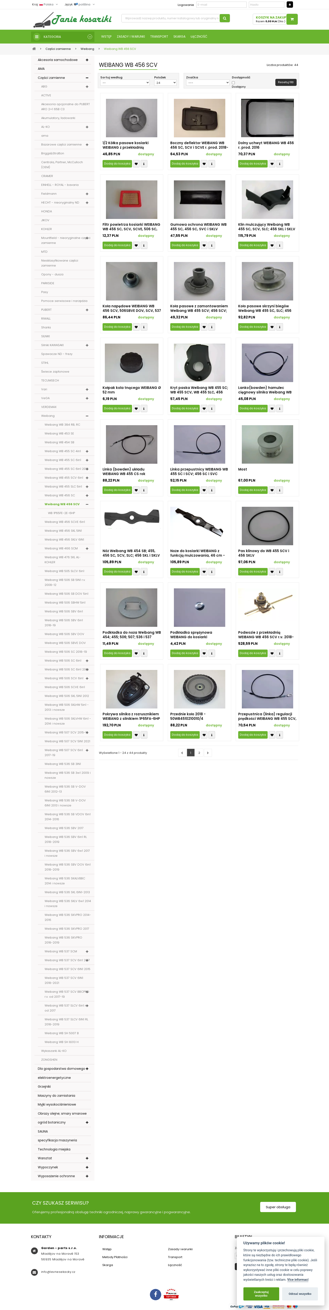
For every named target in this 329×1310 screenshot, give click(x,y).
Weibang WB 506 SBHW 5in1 (65, 602)
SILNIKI (45, 336)
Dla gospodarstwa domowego (61, 1068)
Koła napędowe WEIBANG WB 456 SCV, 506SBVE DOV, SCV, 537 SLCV (132, 308)
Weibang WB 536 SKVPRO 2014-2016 (68, 917)
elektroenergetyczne (54, 1077)
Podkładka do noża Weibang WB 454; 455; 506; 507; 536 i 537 (132, 634)
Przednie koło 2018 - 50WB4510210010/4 (188, 716)
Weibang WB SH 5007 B (62, 1033)
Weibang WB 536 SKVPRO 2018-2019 (63, 940)
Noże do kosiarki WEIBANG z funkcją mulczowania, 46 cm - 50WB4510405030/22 (197, 553)
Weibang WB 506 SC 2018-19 (66, 652)
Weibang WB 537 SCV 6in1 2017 (67, 960)
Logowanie (186, 4)
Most (242, 469)
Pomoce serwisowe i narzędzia (64, 301)
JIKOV (45, 220)
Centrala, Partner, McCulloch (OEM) (62, 164)
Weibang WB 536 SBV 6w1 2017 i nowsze (67, 853)
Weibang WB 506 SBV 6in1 (64, 611)
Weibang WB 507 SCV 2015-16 (66, 732)
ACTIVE (46, 95)
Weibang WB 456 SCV (62, 504)
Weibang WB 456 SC (60, 495)
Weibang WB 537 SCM (61, 951)
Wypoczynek (48, 1167)
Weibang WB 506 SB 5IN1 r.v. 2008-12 (65, 582)
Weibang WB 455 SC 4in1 (63, 451)
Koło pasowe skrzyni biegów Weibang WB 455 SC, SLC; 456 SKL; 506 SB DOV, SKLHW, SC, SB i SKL (267, 308)
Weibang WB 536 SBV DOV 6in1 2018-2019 (68, 867)
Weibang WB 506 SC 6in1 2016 (67, 669)
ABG (44, 86)
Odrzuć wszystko (300, 1293)
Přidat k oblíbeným (136, 163)
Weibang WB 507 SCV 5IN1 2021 (67, 741)
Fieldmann (49, 194)
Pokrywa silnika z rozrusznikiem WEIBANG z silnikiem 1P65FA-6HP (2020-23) (131, 716)
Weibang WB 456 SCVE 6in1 (65, 522)
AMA (41, 68)
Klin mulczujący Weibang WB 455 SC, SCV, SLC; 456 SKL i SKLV (266, 226)
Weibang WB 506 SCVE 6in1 (65, 687)
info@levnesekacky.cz (58, 1272)
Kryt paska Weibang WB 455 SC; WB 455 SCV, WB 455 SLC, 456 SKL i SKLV (199, 390)
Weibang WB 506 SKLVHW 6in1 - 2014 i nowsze (68, 721)
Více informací (298, 1280)
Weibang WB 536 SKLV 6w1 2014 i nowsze (68, 903)
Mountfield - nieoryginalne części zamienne (65, 240)
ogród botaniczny (52, 1122)
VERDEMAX (49, 407)
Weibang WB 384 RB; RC (62, 424)
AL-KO (45, 127)
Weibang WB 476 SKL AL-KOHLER (63, 559)
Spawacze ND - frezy (56, 354)
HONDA (46, 211)
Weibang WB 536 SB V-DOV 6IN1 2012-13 (65, 789)
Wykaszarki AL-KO (54, 1051)
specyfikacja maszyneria (57, 1140)
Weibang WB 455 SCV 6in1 (64, 477)
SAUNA (43, 1131)
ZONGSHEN (49, 1060)
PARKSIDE (47, 283)
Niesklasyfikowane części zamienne (59, 263)
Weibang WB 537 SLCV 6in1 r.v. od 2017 (67, 1008)
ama (44, 135)
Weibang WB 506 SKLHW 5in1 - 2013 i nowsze (67, 707)
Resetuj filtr (286, 82)
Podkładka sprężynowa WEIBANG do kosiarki (191, 634)
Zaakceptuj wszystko (261, 1293)
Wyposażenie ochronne (56, 1176)
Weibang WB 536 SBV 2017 (64, 828)
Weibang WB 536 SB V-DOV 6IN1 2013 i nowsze (65, 803)
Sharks (46, 327)
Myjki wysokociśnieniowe (57, 1104)
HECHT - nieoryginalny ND (60, 202)
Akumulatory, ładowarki (58, 118)
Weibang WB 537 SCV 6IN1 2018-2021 (64, 980)
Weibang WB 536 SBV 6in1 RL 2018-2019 (66, 839)
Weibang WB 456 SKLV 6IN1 (64, 539)
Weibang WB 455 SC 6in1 (63, 460)
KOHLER (46, 229)
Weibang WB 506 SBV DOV (64, 634)
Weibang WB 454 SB (59, 442)
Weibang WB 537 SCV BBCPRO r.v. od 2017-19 (67, 994)
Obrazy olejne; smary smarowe (62, 1113)
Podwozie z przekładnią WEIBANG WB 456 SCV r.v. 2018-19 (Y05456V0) (266, 634)
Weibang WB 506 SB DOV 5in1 (66, 594)
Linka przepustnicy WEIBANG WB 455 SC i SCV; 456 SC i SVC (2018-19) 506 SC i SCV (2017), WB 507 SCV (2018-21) (199, 471)
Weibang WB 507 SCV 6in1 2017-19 (64, 752)
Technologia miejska (54, 1149)
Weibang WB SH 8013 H (62, 1042)
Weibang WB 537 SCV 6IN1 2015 (67, 969)
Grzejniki (44, 1086)
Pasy (44, 292)
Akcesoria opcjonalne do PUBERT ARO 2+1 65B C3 (65, 106)
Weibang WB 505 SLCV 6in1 (64, 571)
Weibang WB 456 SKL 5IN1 (63, 531)
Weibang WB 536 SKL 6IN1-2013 (67, 892)
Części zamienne (51, 77)
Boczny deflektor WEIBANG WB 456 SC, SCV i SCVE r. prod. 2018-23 (199, 145)
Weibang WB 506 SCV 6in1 (64, 678)
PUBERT (46, 310)
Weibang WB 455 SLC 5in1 (63, 486)
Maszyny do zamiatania (56, 1095)
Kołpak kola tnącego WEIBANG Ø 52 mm (132, 390)
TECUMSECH (50, 380)
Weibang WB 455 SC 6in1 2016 (67, 469)
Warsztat (45, 1158)
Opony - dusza (52, 274)
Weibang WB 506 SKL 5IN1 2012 (67, 696)
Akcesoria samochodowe (58, 60)
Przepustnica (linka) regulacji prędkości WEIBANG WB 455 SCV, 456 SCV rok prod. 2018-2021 (267, 716)
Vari (44, 389)
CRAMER (47, 176)
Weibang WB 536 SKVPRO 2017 (67, 929)
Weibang (48, 416)
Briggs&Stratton (52, 153)
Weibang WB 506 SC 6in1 (63, 660)
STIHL (44, 363)
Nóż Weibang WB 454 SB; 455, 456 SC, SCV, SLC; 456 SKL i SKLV (131, 553)
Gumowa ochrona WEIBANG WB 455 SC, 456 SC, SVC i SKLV (198, 226)
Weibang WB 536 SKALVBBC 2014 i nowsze (65, 880)
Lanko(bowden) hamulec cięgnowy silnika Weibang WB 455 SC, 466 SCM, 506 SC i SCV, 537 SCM (266, 390)
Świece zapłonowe (55, 371)
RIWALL (45, 318)
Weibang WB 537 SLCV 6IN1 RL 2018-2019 (66, 1021)
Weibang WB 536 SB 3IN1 (63, 764)
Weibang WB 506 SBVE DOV (65, 643)
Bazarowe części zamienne (61, 144)
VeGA (45, 398)
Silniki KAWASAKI (52, 345)
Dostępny (239, 87)
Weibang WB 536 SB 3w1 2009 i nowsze (68, 775)
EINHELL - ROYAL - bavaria (60, 185)
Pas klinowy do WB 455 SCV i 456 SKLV (263, 553)
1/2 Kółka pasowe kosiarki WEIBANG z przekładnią (126, 145)
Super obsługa (278, 1207)
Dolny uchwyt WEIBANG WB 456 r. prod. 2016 (266, 145)
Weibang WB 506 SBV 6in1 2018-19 (64, 622)
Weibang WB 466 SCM (61, 548)
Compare (144, 163)
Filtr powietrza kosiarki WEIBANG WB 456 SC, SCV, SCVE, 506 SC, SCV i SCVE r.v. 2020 (131, 226)
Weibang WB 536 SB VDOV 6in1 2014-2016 (68, 816)
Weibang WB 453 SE (59, 433)
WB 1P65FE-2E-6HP (61, 513)
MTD (44, 252)
